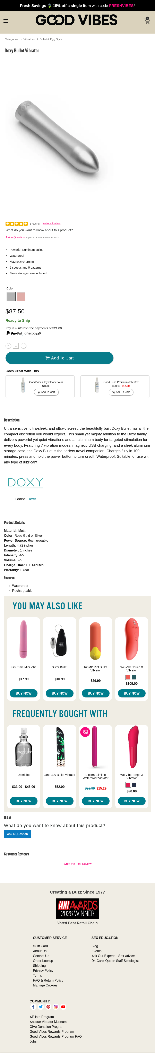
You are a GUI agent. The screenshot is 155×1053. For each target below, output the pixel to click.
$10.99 (60, 679)
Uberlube (23, 775)
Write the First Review (77, 863)
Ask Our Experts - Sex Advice (113, 956)
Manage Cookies (45, 985)
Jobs (33, 1041)
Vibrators (29, 39)
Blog (95, 946)
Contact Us (41, 956)
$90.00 (132, 791)
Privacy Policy (43, 970)
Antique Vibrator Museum (48, 1022)
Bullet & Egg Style (51, 39)
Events (97, 951)
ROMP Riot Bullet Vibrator (95, 668)
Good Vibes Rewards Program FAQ (56, 1036)
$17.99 (24, 679)
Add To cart (59, 358)
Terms (37, 975)
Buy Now (24, 693)
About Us (39, 951)
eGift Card (40, 946)
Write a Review (51, 223)
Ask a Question (15, 237)
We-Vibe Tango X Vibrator (131, 776)
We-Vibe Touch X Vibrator (131, 668)
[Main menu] (5, 20)
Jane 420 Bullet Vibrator (59, 775)
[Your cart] (147, 21)
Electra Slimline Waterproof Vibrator (96, 776)
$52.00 (60, 787)
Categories (11, 39)
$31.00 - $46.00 (23, 787)
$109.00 (132, 683)
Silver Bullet (59, 667)
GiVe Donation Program (47, 1027)
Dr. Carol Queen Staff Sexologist (115, 961)
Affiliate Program (42, 1017)
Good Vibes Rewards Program (52, 1031)
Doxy (31, 499)
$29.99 (96, 681)
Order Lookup (43, 961)
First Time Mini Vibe (23, 667)
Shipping (39, 966)
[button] (11, 296)
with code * (77, 5)
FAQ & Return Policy (48, 980)
